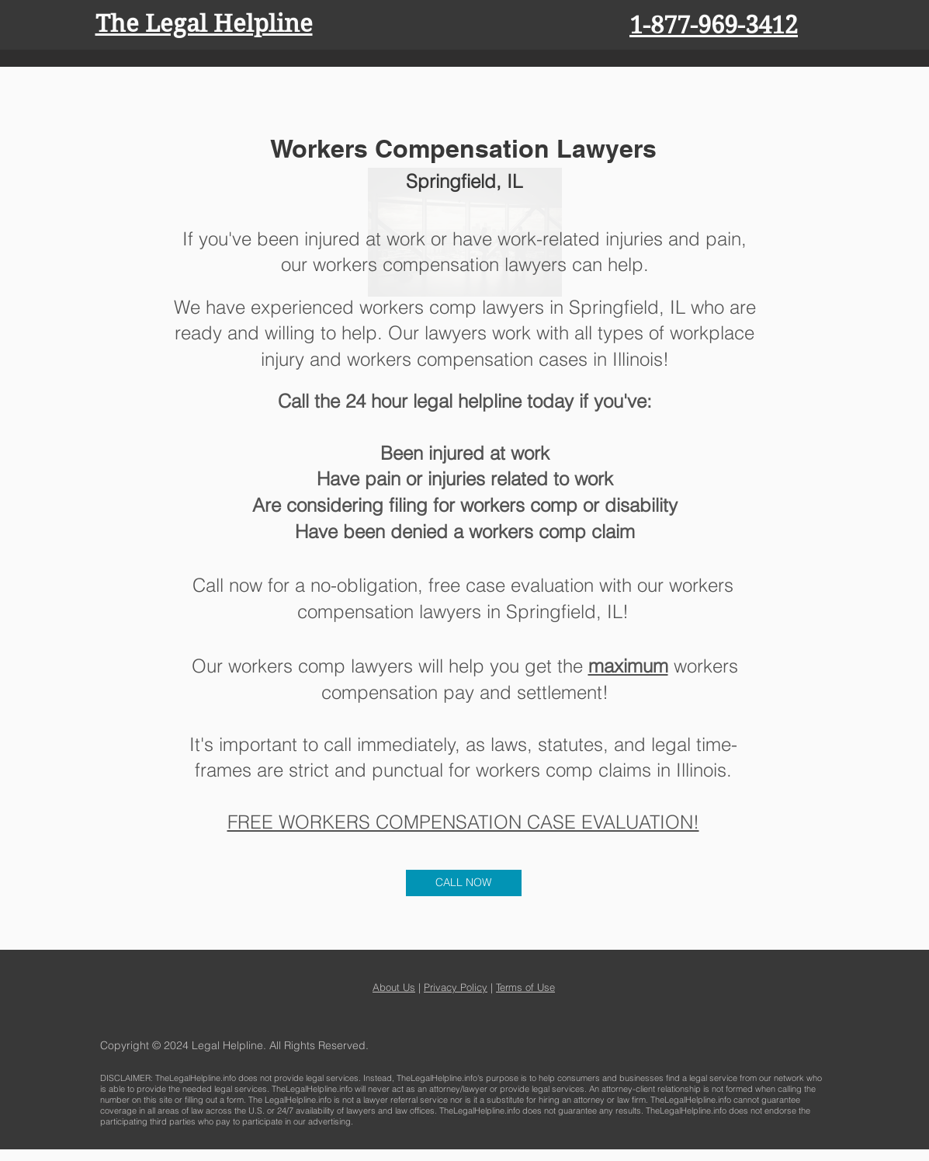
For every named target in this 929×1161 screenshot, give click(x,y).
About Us (394, 987)
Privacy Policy (455, 987)
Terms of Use (525, 987)
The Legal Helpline (204, 23)
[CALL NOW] (464, 883)
